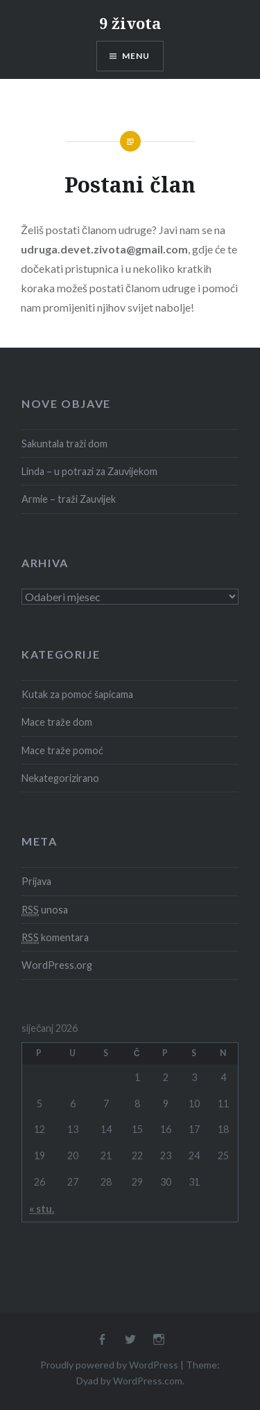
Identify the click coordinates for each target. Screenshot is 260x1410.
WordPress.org (56, 965)
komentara (55, 937)
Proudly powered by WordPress (109, 1365)
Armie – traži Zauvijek (68, 499)
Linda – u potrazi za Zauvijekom (89, 471)
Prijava (36, 881)
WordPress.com (147, 1380)
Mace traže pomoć (62, 750)
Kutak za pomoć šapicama (77, 694)
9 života (130, 22)
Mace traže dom (56, 722)
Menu (136, 56)
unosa (44, 910)
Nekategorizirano (60, 778)
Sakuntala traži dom (64, 443)
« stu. (41, 1208)
